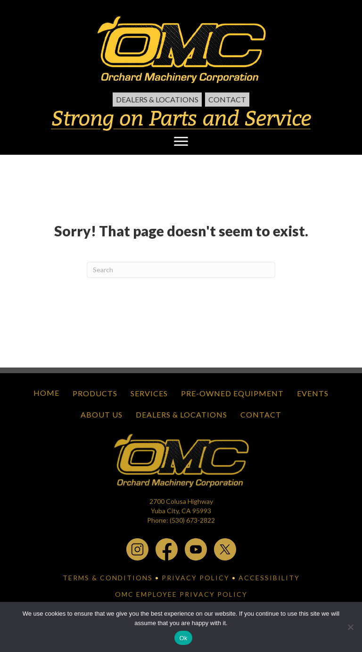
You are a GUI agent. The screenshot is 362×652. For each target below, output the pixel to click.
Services (149, 393)
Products (95, 393)
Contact (227, 99)
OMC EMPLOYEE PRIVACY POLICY (181, 594)
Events (313, 393)
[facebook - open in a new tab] (167, 548)
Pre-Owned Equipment (232, 393)
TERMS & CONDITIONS (108, 578)
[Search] (181, 270)
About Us (102, 414)
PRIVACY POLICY (196, 578)
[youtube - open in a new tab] (196, 548)
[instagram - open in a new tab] (137, 548)
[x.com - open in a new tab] (225, 548)
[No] (350, 627)
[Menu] (181, 142)
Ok (183, 638)
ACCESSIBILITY (269, 578)
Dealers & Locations (157, 99)
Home (46, 392)
